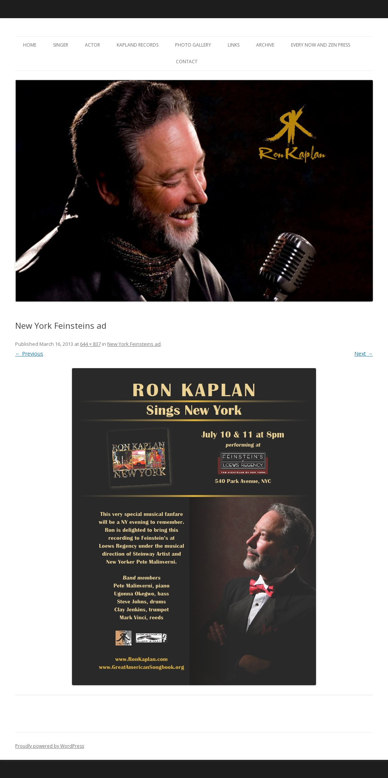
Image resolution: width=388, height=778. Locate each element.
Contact (186, 61)
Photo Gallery (193, 45)
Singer (60, 45)
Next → (363, 353)
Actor (92, 45)
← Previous (29, 353)
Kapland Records (137, 45)
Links (233, 45)
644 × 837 (90, 344)
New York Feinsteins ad (134, 344)
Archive (265, 45)
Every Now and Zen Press (320, 45)
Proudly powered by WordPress (49, 746)
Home (29, 45)
